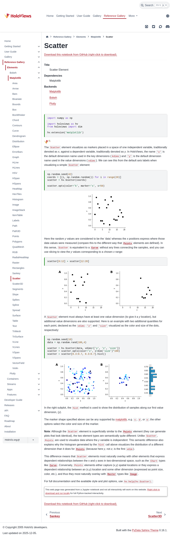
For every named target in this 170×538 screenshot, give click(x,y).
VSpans (16, 357)
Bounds (16, 104)
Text (14, 326)
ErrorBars (17, 152)
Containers (13, 378)
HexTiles (16, 194)
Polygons (17, 241)
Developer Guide (13, 400)
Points (15, 236)
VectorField (18, 363)
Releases (9, 405)
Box (14, 109)
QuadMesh (18, 247)
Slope (15, 294)
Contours (17, 125)
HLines (16, 167)
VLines (16, 347)
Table (15, 321)
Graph (15, 157)
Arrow (15, 88)
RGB (14, 252)
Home (50, 15)
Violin (15, 368)
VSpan (15, 352)
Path (14, 225)
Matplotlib (15, 78)
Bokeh (13, 72)
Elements (12, 67)
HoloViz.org (12, 439)
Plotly (12, 373)
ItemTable (17, 215)
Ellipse (15, 146)
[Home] (47, 37)
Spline (15, 305)
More (132, 15)
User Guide (83, 15)
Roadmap (9, 421)
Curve (15, 130)
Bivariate (17, 99)
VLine (15, 342)
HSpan (16, 178)
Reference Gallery (114, 15)
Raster (15, 262)
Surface (16, 315)
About (7, 426)
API (6, 410)
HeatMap (17, 188)
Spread (16, 310)
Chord (15, 120)
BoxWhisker (18, 115)
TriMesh (16, 331)
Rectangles (18, 268)
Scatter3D (17, 283)
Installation (10, 431)
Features (11, 394)
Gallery (97, 15)
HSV (14, 173)
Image (15, 204)
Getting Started (65, 15)
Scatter (16, 278)
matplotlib (121, 419)
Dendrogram (19, 136)
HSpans (16, 183)
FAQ (6, 415)
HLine (15, 162)
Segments (17, 289)
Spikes (15, 299)
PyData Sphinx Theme (145, 530)
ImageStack (18, 210)
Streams (11, 384)
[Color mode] (168, 16)
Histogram (17, 199)
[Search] (154, 5)
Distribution (18, 141)
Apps (9, 389)
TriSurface (17, 336)
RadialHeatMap (20, 257)
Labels (15, 220)
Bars (14, 94)
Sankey (16, 273)
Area (14, 83)
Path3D (16, 231)
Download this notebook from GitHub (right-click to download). (80, 54)
